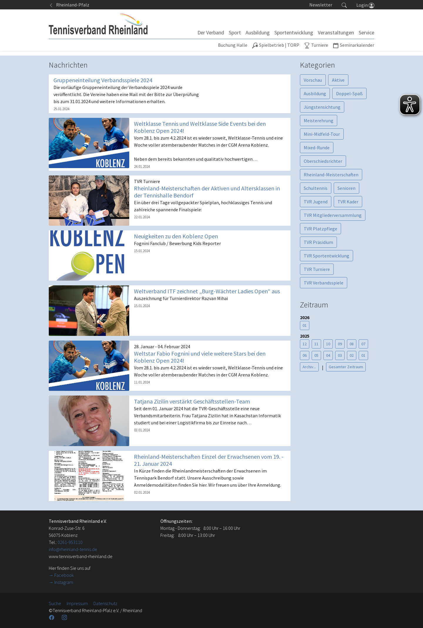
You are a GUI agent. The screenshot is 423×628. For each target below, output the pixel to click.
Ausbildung (315, 93)
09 (340, 343)
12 (305, 343)
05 (316, 355)
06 (305, 355)
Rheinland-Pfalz (69, 5)
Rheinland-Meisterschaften (331, 174)
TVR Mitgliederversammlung (333, 215)
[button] (344, 4)
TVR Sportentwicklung (326, 256)
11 (316, 343)
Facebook (64, 575)
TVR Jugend (316, 202)
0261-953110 (70, 542)
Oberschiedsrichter (323, 161)
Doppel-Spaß (349, 93)
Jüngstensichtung (322, 107)
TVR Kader (348, 202)
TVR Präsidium (318, 242)
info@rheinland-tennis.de (73, 549)
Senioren (346, 188)
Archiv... (309, 366)
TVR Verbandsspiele (323, 283)
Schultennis (316, 188)
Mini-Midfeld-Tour (322, 134)
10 (328, 343)
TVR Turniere (317, 269)
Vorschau (313, 80)
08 (352, 343)
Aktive (338, 80)
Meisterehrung (318, 120)
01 (305, 325)
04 (328, 355)
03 (340, 355)
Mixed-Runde (317, 147)
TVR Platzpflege (320, 229)
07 (363, 343)
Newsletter (320, 5)
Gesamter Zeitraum (346, 366)
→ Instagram (61, 582)
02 (352, 355)
